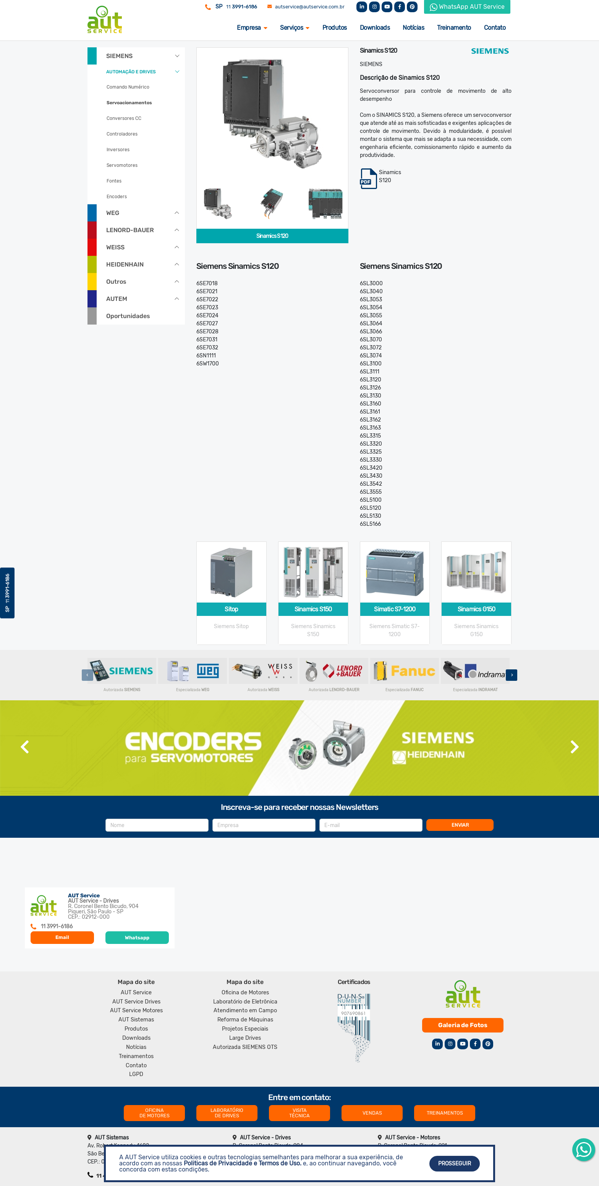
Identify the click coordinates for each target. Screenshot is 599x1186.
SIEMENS (119, 56)
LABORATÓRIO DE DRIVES (226, 1112)
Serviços (294, 27)
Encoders (117, 196)
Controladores (122, 134)
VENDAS (372, 1113)
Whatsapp (137, 937)
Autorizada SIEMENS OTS (245, 1047)
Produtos (334, 27)
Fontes (114, 181)
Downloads (375, 27)
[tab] (218, 203)
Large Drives (245, 1038)
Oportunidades (128, 316)
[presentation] (87, 675)
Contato (495, 27)
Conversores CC (124, 118)
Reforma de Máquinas (245, 1019)
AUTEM (116, 298)
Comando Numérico (128, 87)
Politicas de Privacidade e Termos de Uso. (242, 1163)
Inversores (118, 149)
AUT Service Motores (136, 1010)
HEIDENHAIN (125, 264)
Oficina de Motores (245, 992)
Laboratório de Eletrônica (245, 1002)
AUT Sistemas (136, 1019)
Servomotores (122, 165)
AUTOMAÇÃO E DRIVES (131, 71)
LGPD (136, 1074)
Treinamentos (136, 1056)
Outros (116, 281)
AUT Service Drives (136, 1002)
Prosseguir (454, 1163)
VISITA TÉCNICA (299, 1112)
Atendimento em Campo (245, 1010)
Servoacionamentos (129, 102)
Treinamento (454, 27)
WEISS (115, 247)
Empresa (252, 27)
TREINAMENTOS (445, 1113)
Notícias (413, 27)
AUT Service (136, 992)
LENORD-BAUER (130, 230)
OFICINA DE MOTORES (154, 1112)
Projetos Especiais (245, 1029)
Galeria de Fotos (462, 1025)
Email (62, 937)
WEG (112, 213)
